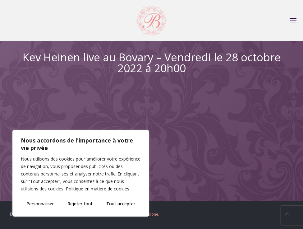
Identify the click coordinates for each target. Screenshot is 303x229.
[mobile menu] (293, 20)
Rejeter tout (80, 204)
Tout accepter (120, 204)
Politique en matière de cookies (97, 189)
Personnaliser (40, 204)
